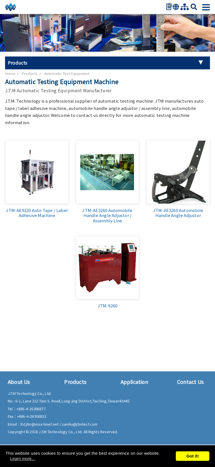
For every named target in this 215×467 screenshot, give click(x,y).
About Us (19, 381)
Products (30, 73)
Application (134, 381)
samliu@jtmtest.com (80, 424)
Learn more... (22, 458)
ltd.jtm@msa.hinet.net (39, 424)
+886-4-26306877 (31, 408)
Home (10, 73)
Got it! (192, 456)
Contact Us (190, 381)
